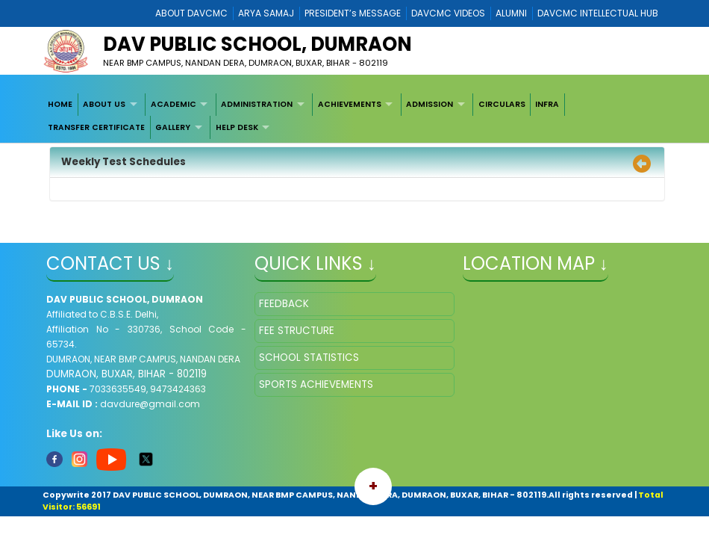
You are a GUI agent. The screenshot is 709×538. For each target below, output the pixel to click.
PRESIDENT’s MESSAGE (352, 13)
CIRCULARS (501, 104)
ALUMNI (511, 13)
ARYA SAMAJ (266, 13)
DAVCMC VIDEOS (448, 13)
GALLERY (172, 127)
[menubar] (354, 116)
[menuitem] (60, 104)
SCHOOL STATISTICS (309, 357)
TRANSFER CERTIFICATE (96, 127)
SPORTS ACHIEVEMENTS (316, 384)
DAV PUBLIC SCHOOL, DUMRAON (257, 44)
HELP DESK (237, 127)
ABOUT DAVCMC (191, 13)
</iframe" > (563, 367)
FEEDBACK (284, 304)
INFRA (547, 104)
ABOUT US (104, 104)
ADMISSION (429, 104)
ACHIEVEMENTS (349, 104)
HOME (60, 104)
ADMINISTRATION (257, 104)
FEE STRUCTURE (296, 331)
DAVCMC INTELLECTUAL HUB (597, 13)
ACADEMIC (173, 104)
